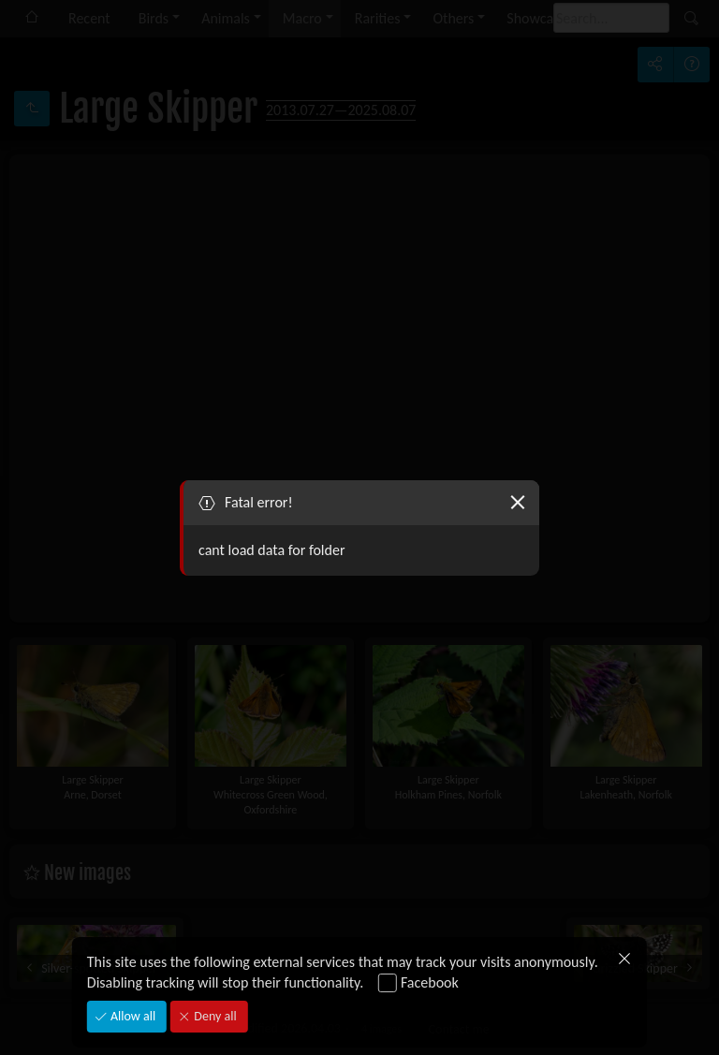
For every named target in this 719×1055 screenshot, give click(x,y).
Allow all (131, 1016)
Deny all (213, 1016)
